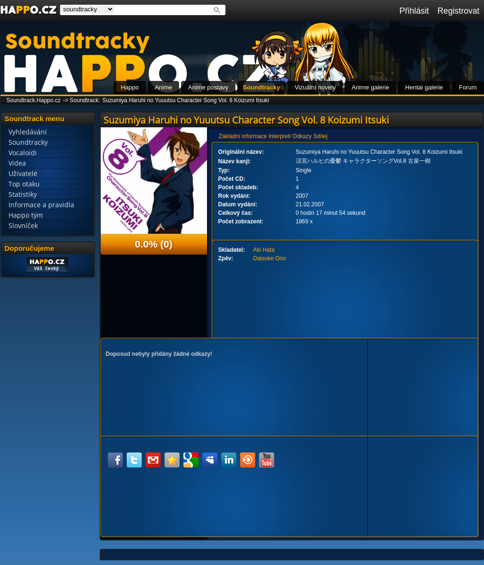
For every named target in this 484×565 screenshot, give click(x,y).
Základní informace (243, 136)
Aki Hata (264, 250)
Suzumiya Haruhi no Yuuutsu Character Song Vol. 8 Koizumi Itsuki (186, 100)
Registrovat (459, 11)
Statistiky (23, 194)
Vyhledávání (28, 131)
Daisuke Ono (269, 258)
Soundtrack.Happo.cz (34, 100)
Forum (468, 87)
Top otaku (24, 183)
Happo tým (26, 215)
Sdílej (320, 136)
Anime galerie (370, 87)
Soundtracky (261, 87)
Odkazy (302, 136)
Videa (17, 163)
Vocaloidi (23, 152)
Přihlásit (414, 11)
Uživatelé (23, 173)
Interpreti (279, 136)
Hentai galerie (424, 87)
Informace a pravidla (41, 204)
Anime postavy (208, 87)
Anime (163, 87)
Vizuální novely (315, 87)
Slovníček (23, 225)
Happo (129, 87)
